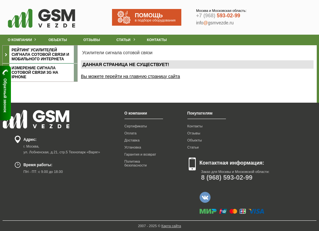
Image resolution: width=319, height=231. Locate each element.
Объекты (194, 140)
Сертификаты (136, 126)
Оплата (131, 133)
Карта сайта (171, 226)
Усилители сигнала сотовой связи (117, 52)
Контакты (195, 126)
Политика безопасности (136, 163)
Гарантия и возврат (140, 154)
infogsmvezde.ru (215, 22)
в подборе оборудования (158, 17)
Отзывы (193, 133)
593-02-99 (218, 15)
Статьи (193, 147)
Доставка (132, 140)
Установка (133, 147)
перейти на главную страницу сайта (142, 76)
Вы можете (93, 76)
